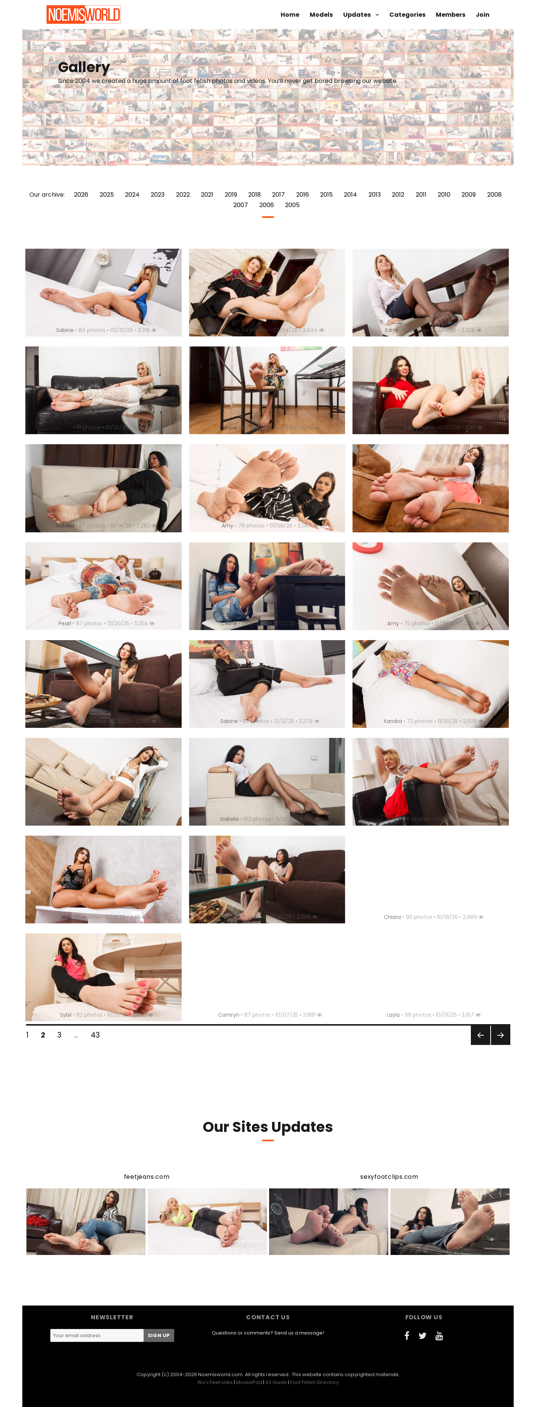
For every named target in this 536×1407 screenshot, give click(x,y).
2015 (326, 194)
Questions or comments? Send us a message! (268, 1332)
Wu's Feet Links (215, 1382)
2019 (231, 194)
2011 (421, 194)
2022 (183, 194)
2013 (374, 194)
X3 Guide (276, 1382)
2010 (444, 194)
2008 (494, 194)
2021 (207, 194)
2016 (302, 194)
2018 (254, 194)
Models (321, 14)
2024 (132, 194)
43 (97, 1035)
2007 (240, 205)
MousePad (249, 1382)
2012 (398, 194)
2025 (107, 194)
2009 (469, 194)
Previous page (480, 1044)
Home (290, 14)
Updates (357, 14)
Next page (500, 1044)
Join (482, 14)
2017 (278, 194)
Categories (407, 14)
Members (450, 14)
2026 (81, 194)
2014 (350, 194)
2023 (158, 194)
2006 (266, 205)
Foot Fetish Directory (314, 1382)
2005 (292, 205)
